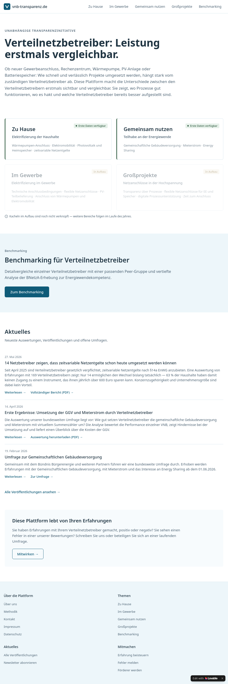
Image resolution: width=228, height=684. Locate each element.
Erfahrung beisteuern (133, 655)
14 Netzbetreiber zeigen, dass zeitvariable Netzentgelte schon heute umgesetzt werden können (90, 363)
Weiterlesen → (15, 392)
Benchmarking (210, 6)
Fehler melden (128, 662)
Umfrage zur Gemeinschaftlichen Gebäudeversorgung (53, 457)
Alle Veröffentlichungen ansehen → (32, 492)
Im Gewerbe (119, 6)
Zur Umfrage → (42, 476)
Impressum (12, 626)
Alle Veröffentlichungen (20, 655)
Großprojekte (182, 6)
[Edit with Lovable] (205, 678)
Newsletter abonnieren (20, 662)
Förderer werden (130, 670)
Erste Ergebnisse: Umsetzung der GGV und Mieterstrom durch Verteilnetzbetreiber (79, 412)
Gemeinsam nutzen (150, 6)
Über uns (10, 604)
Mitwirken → (28, 554)
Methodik (10, 611)
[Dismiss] (222, 678)
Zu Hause (95, 6)
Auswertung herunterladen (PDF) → (57, 437)
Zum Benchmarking (26, 292)
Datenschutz (13, 634)
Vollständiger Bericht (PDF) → (52, 392)
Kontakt (9, 619)
